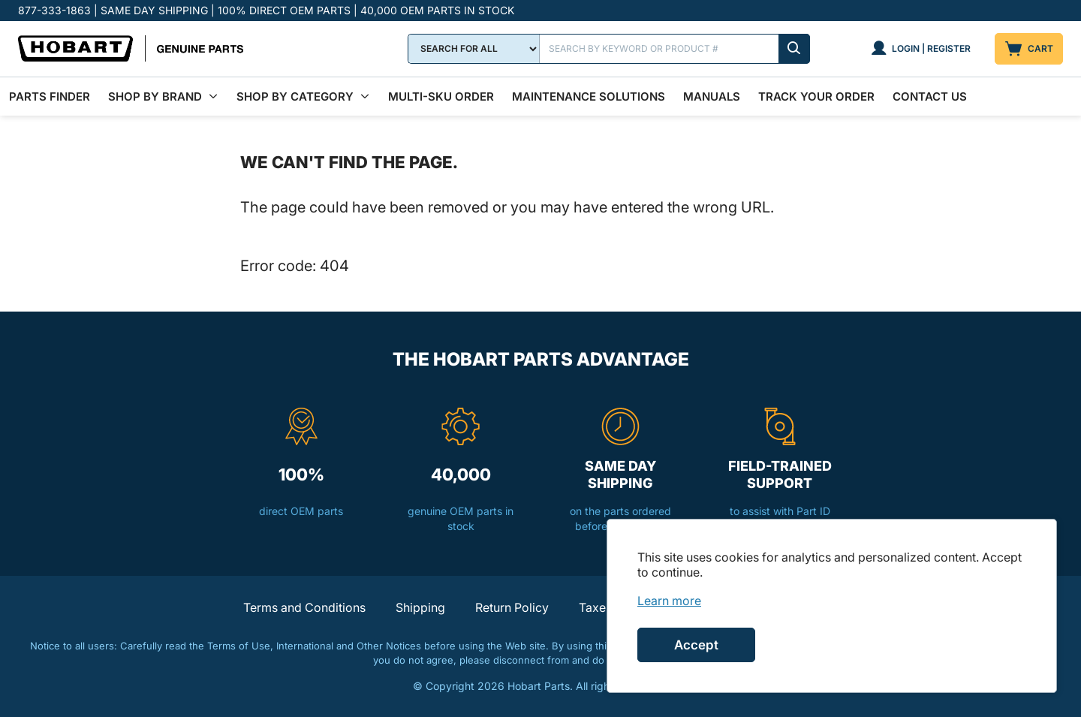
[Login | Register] (920, 49)
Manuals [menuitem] (711, 96)
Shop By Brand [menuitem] (155, 96)
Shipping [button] (420, 607)
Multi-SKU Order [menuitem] (441, 96)
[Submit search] (794, 49)
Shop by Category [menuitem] (295, 96)
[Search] (675, 49)
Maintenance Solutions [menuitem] (588, 96)
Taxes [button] (595, 607)
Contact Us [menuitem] (930, 96)
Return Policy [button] (512, 607)
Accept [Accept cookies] (696, 644)
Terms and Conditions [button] (304, 607)
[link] (669, 600)
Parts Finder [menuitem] (49, 96)
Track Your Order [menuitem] (816, 96)
